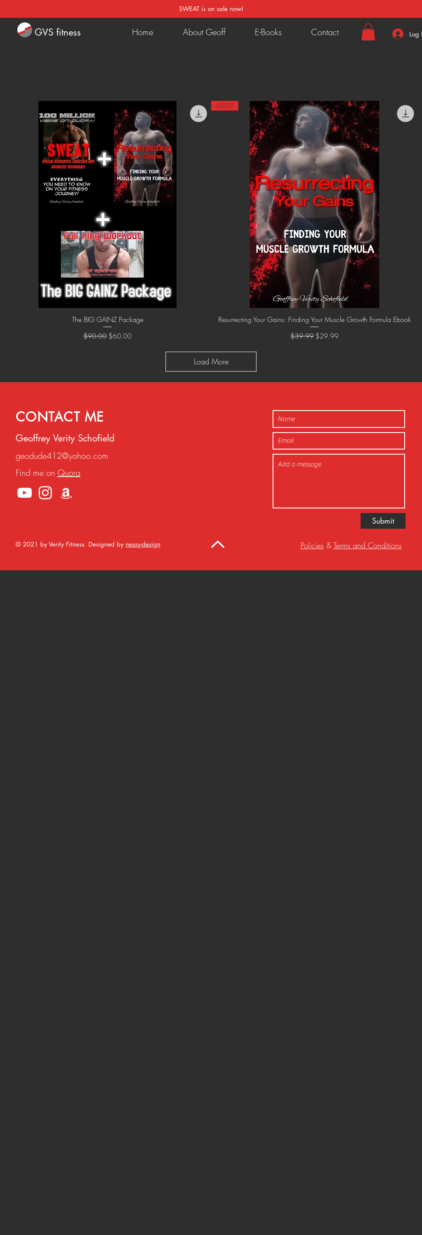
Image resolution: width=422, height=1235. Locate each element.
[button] (368, 32)
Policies (312, 545)
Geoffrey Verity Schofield (65, 438)
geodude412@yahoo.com (62, 455)
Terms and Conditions (368, 545)
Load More (211, 361)
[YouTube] (24, 493)
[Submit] (383, 521)
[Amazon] (66, 493)
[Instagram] (45, 493)
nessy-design (143, 544)
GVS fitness (58, 32)
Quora (69, 472)
